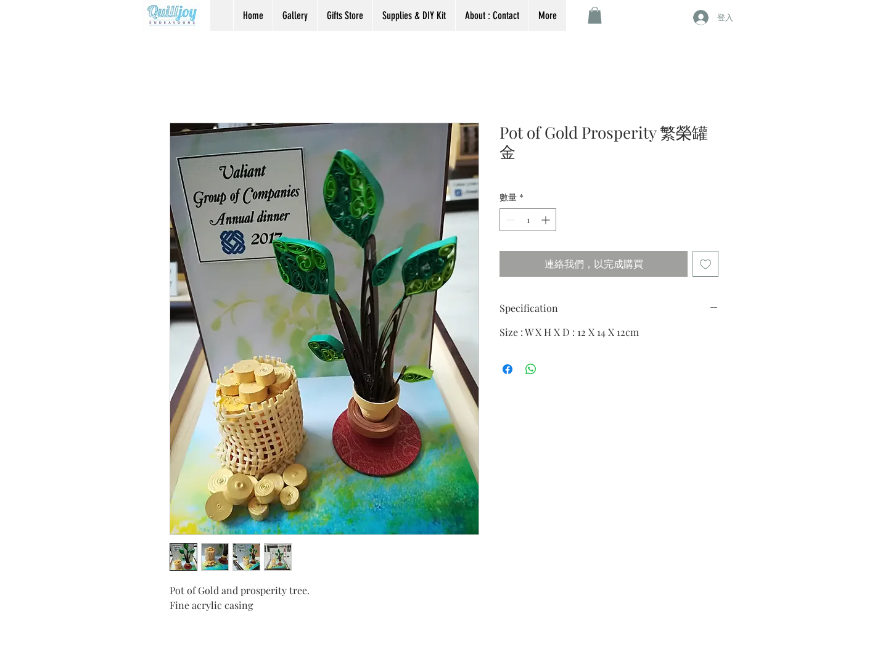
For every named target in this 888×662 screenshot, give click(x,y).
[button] (595, 15)
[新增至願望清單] (705, 264)
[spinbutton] (528, 220)
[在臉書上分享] (507, 369)
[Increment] (546, 220)
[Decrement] (509, 220)
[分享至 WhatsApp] (531, 369)
